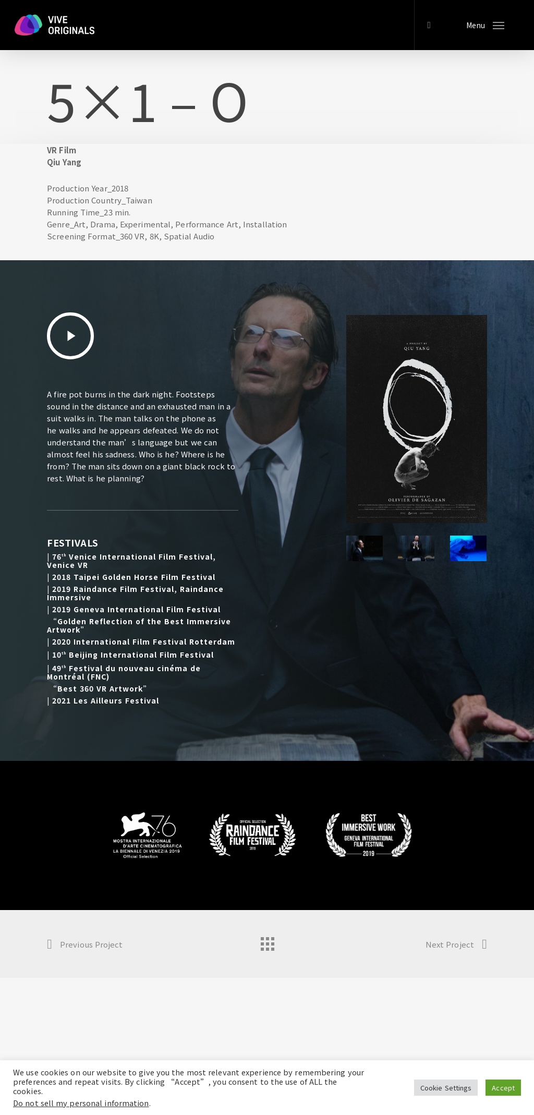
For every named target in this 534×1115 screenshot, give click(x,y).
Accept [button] (503, 1088)
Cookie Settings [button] (446, 1088)
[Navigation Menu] (485, 25)
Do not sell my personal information (81, 1102)
